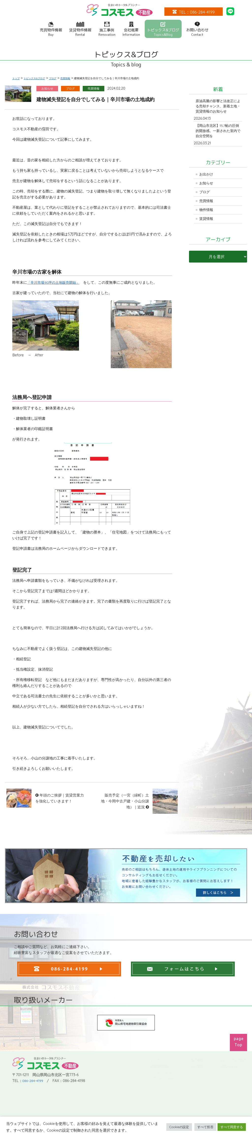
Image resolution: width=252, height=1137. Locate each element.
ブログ (205, 195)
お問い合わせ (197, 29)
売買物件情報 (51, 29)
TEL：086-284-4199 (194, 12)
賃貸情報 (207, 223)
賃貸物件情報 (80, 29)
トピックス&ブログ (163, 29)
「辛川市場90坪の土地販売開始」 (55, 282)
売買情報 (207, 204)
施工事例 (106, 29)
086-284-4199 (33, 1063)
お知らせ (207, 186)
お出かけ (207, 176)
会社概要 (131, 29)
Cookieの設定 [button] (179, 1127)
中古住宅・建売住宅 (166, 1078)
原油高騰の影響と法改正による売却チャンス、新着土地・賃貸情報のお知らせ (218, 106)
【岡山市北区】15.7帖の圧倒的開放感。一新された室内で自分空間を (218, 132)
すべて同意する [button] (231, 1127)
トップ (154, 1060)
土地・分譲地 (162, 1072)
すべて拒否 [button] (205, 1127)
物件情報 (207, 213)
